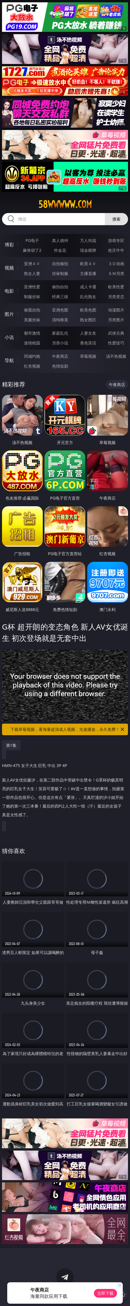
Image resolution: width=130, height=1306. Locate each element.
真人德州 (60, 240)
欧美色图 (88, 310)
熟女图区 (88, 319)
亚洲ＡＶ (32, 263)
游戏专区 (116, 240)
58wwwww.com (65, 204)
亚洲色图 (60, 310)
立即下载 (105, 1293)
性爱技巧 (116, 343)
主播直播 (88, 273)
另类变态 (116, 296)
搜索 (116, 219)
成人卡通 (88, 286)
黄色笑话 (88, 343)
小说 (9, 337)
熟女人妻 (32, 273)
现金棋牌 (88, 250)
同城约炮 (32, 356)
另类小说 (60, 343)
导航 (9, 360)
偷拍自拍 (60, 286)
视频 (9, 268)
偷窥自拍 (32, 310)
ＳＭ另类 (116, 273)
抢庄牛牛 (116, 250)
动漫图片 (116, 310)
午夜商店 (60, 356)
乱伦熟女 (88, 296)
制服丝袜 (32, 296)
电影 (9, 291)
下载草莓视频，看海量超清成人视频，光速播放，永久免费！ (67, 729)
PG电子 (32, 240)
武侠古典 (116, 333)
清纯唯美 (60, 319)
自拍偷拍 (60, 263)
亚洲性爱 (32, 286)
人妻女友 (88, 333)
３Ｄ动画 (116, 263)
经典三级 (60, 296)
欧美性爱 (116, 286)
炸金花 (60, 250)
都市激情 (32, 333)
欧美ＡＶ (88, 263)
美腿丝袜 (32, 319)
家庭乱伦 (60, 333)
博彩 (9, 244)
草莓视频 (88, 356)
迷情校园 (32, 343)
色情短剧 (60, 366)
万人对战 (88, 240)
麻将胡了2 (32, 250)
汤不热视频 (116, 356)
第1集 (11, 745)
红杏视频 (32, 366)
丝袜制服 (60, 273)
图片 (9, 314)
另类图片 (116, 319)
